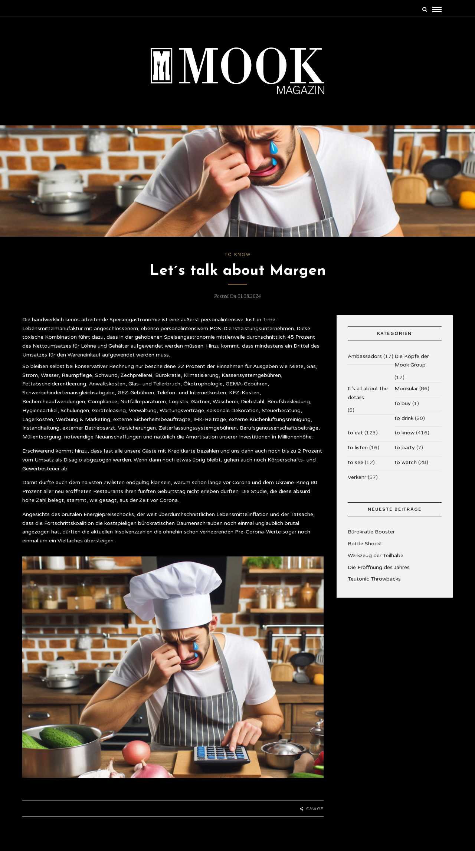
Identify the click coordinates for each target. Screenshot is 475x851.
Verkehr (357, 482)
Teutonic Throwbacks (374, 584)
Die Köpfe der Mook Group (411, 365)
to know (238, 259)
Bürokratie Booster (371, 537)
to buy (402, 408)
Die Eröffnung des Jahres (379, 572)
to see (355, 467)
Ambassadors (365, 361)
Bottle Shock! (364, 549)
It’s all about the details (368, 398)
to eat (355, 438)
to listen (358, 453)
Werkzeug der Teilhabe (375, 561)
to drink (403, 423)
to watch (405, 467)
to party (404, 453)
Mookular (406, 394)
